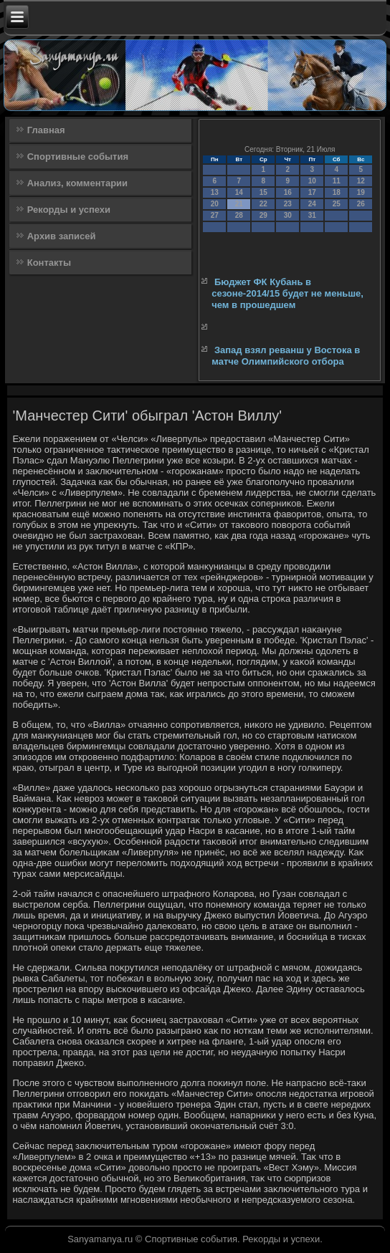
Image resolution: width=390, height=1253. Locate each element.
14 (239, 192)
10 (312, 181)
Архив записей (61, 236)
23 (288, 204)
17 (312, 192)
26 (361, 204)
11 (337, 181)
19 (361, 192)
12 (361, 181)
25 (337, 204)
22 (263, 204)
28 (239, 215)
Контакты (49, 262)
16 (288, 192)
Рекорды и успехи (68, 209)
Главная (46, 130)
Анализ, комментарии (77, 183)
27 (215, 215)
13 (215, 192)
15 (263, 192)
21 (239, 204)
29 (263, 215)
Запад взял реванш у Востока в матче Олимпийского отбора (285, 356)
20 (215, 204)
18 (337, 192)
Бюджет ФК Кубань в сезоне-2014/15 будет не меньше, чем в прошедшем (287, 294)
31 (312, 215)
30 (288, 215)
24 (312, 204)
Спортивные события (77, 156)
